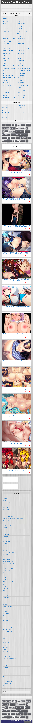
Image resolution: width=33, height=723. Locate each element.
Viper (19, 94)
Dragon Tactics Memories (24, 45)
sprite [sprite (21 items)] (16, 141)
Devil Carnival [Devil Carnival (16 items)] (20, 128)
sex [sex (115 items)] (8, 141)
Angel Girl (5, 21)
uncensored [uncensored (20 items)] (23, 141)
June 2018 (4, 109)
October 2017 (5, 115)
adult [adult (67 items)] (3, 125)
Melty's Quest (21, 73)
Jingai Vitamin (21, 65)
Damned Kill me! (22, 40)
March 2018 (20, 110)
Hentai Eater (21, 63)
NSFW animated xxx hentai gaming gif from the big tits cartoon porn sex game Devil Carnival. (16, 443)
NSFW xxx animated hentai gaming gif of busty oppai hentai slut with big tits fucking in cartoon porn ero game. (16, 388)
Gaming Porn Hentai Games (16, 2)
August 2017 (5, 117)
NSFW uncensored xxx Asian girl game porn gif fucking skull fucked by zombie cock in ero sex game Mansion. (16, 226)
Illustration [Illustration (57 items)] (25, 134)
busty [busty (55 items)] (7, 128)
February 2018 (5, 112)
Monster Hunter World (9, 77)
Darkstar (20, 41)
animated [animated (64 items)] (8, 125)
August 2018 (5, 107)
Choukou (5, 35)
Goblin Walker (21, 60)
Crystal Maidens (22, 38)
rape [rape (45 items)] (29, 138)
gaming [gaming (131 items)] (27, 131)
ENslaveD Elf (21, 50)
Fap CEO (19, 55)
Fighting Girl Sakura (23, 57)
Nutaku (20, 78)
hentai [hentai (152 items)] (18, 134)
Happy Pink (5, 63)
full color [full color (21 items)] (13, 131)
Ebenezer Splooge (27, 721)
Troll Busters (21, 90)
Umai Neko (20, 92)
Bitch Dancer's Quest (8, 25)
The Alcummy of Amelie (23, 85)
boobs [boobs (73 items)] (3, 128)
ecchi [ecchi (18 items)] (24, 128)
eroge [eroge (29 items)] (3, 131)
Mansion (5, 73)
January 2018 (21, 112)
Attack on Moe (21, 23)
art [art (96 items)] (16, 125)
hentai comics (20, 720)
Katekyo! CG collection (9, 68)
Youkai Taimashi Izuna (8, 99)
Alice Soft (5, 19)
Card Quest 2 (21, 28)
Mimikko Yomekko (22, 75)
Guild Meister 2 (21, 62)
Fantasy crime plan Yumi (9, 53)
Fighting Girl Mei (7, 57)
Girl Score (5, 60)
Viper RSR (5, 95)
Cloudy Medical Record (9, 38)
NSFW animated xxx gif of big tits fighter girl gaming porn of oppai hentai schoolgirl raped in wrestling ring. (16, 307)
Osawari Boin (6, 80)
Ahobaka (20, 18)
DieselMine (5, 45)
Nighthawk (20, 77)
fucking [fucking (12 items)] (10, 131)
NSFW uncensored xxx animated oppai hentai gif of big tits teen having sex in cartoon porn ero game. (16, 334)
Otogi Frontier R (22, 80)
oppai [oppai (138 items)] (21, 138)
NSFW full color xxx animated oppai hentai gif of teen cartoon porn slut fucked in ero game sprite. (16, 361)
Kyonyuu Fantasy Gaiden (24, 70)
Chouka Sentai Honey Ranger (9, 525)
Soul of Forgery (7, 85)
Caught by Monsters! (8, 31)
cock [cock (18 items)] (17, 128)
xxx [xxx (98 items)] (27, 141)
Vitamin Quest (21, 95)
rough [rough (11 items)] (3, 141)
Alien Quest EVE (21, 19)
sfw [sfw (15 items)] (13, 141)
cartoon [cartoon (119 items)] (12, 128)
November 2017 (21, 114)
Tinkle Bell (5, 90)
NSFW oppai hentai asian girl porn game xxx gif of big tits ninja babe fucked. (16, 280)
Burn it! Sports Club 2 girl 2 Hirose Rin (11, 516)
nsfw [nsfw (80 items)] (17, 138)
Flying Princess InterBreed (9, 58)
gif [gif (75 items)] (2, 134)
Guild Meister (6, 62)
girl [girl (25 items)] (5, 134)
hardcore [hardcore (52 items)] (13, 134)
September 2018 (21, 105)
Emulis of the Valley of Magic (9, 563)
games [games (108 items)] (22, 131)
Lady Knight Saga (7, 72)
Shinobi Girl (21, 84)
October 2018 (5, 105)
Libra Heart (20, 72)
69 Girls (5, 18)
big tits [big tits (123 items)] (28, 125)
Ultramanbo (6, 92)
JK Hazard (5, 67)
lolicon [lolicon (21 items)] (9, 137)
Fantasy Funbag (22, 53)
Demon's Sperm (6, 43)
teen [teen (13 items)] (18, 141)
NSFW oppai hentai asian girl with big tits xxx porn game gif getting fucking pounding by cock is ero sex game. (16, 199)
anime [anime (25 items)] (13, 125)
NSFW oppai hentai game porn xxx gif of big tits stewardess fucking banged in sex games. (16, 172)
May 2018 (20, 109)
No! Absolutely (7, 78)
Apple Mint (20, 21)
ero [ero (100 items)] (27, 128)
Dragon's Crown (7, 46)
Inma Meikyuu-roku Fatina (9, 65)
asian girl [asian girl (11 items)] (19, 125)
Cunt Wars (5, 40)
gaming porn (21, 58)
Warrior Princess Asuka (9, 97)
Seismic (4, 84)
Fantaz (4, 55)
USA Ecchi (5, 94)
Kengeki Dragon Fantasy (24, 68)
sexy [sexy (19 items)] (11, 141)
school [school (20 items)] (5, 141)
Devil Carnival (21, 43)
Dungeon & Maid (7, 48)
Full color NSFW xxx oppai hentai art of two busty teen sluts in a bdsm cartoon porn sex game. (16, 470)
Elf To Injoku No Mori (23, 48)
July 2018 (20, 107)
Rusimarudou (21, 82)
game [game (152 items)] (17, 131)
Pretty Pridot (6, 82)
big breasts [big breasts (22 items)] (23, 125)
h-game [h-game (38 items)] (8, 134)
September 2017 (21, 115)
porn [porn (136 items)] (25, 138)
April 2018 (4, 110)
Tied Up (19, 87)
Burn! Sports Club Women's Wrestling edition (13, 518)
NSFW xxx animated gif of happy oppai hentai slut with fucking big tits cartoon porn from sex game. (16, 415)
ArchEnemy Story (7, 23)
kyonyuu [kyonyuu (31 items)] (4, 138)
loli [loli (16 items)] (6, 714)
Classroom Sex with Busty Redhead (11, 529)
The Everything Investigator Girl (10, 658)
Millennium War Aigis (8, 75)
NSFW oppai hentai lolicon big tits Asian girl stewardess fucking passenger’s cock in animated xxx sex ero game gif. (16, 253)
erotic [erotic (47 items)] (6, 131)
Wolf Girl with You (22, 97)
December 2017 (5, 114)
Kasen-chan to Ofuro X (23, 67)
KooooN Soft (6, 70)
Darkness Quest (7, 41)
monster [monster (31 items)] (13, 138)
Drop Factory (21, 46)
